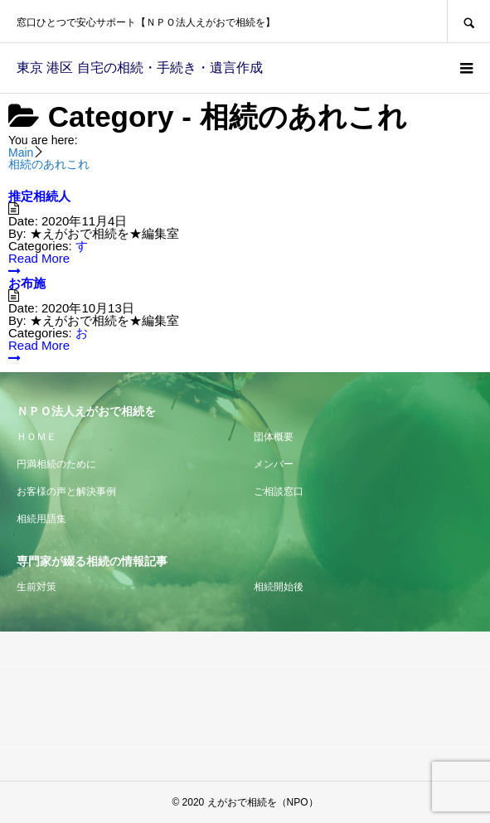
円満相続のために (56, 464)
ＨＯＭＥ (36, 437)
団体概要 (274, 437)
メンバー (274, 464)
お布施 (27, 283)
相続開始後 (278, 587)
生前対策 (36, 587)
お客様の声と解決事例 (66, 491)
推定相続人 (39, 196)
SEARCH (468, 21)
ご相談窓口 (278, 491)
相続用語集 (41, 519)
